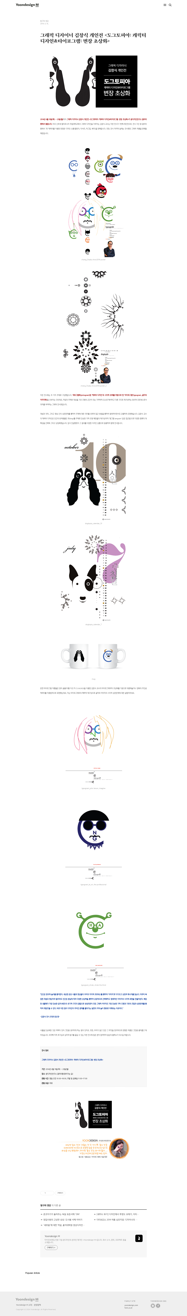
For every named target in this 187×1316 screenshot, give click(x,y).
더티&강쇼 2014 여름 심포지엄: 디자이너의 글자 (118, 1219)
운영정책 (37, 1305)
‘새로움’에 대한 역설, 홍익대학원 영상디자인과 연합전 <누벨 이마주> (64, 1225)
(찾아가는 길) (68, 1074)
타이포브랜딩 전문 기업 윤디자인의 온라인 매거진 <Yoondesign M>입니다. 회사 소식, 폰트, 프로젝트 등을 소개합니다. (85, 1241)
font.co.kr (128, 1308)
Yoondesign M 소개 (24, 1305)
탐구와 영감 (44, 21)
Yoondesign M (52, 1236)
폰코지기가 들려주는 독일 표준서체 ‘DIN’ (61, 1214)
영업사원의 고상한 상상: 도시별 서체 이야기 (62, 1219)
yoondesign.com (131, 1305)
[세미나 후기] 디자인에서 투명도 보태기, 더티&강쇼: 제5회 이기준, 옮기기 (118, 1214)
